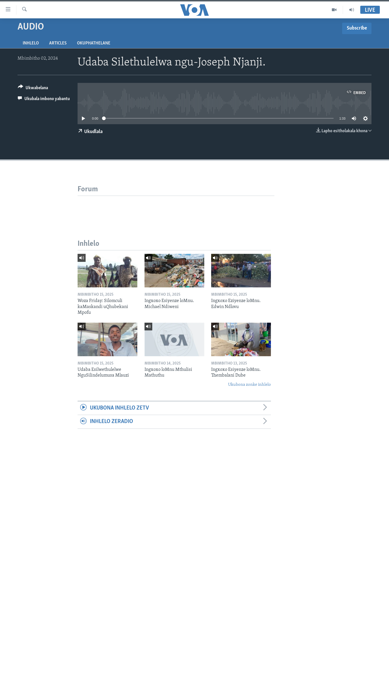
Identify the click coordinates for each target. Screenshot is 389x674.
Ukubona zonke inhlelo (249, 385)
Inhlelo (31, 43)
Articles (58, 43)
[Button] (33, 89)
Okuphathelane (93, 43)
